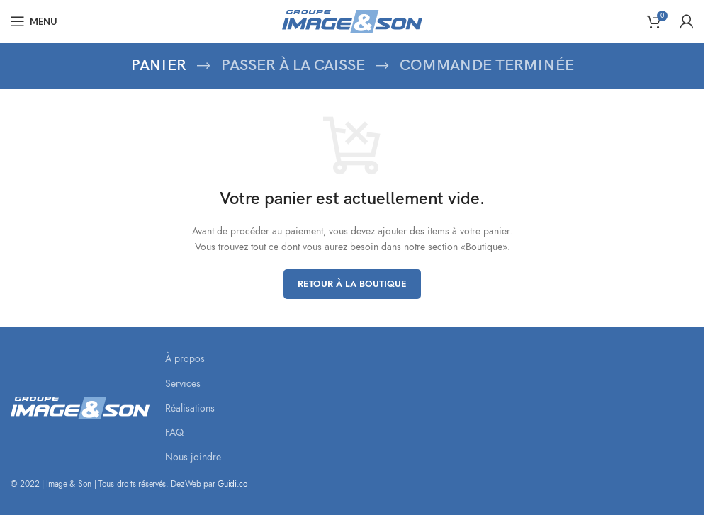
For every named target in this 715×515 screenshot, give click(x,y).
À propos (185, 359)
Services (183, 383)
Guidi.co (233, 483)
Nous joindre (193, 457)
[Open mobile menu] (34, 21)
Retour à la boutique (352, 284)
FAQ (174, 432)
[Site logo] (352, 20)
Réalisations (190, 408)
